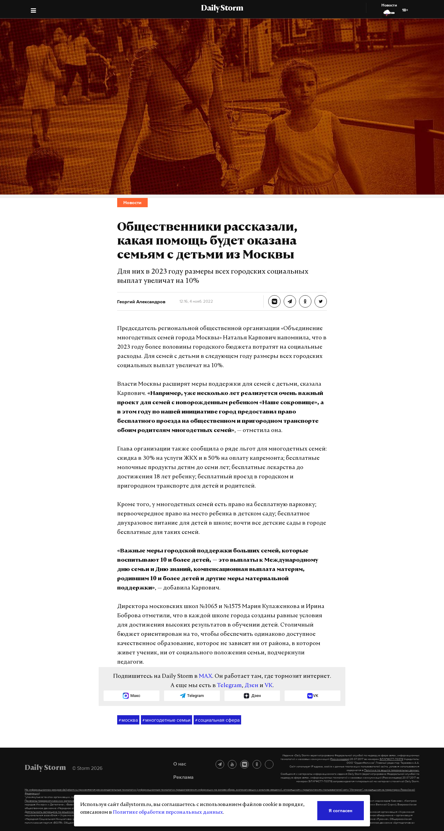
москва (128, 720)
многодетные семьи (166, 720)
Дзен (251, 686)
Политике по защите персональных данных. (391, 770)
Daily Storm (222, 8)
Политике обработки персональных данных (168, 812)
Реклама (183, 777)
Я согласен (340, 810)
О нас (179, 763)
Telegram (229, 686)
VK (269, 686)
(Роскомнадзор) (339, 759)
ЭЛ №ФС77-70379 (391, 759)
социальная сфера (217, 720)
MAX (205, 676)
